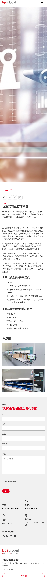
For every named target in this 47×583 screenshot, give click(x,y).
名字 (4, 415)
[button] (42, 3)
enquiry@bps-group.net (10, 508)
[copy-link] (4, 197)
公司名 (4, 424)
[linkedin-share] (20, 197)
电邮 (4, 434)
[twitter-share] (10, 197)
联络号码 (5, 444)
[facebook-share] (15, 197)
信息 (4, 454)
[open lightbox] (23, 354)
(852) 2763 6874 (31, 508)
